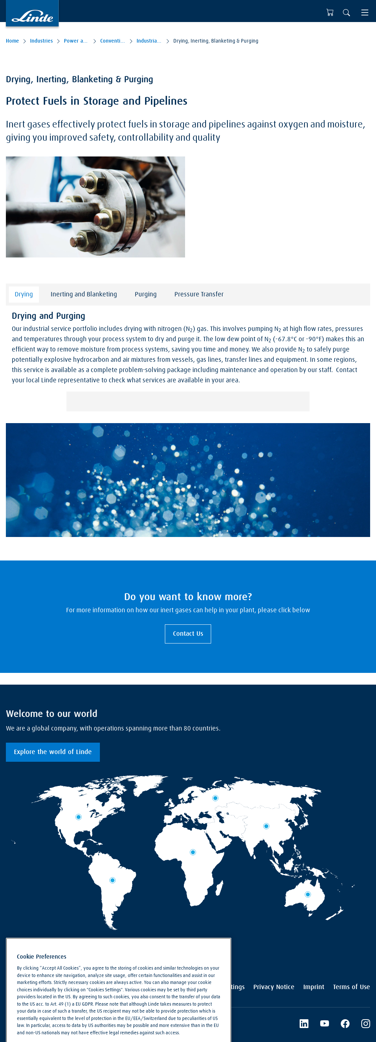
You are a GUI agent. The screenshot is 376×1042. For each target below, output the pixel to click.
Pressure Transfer (199, 294)
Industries (41, 41)
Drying (24, 294)
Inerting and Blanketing (84, 294)
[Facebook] (345, 1024)
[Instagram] (365, 1024)
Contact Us (188, 634)
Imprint (313, 987)
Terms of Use (351, 987)
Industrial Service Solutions (149, 41)
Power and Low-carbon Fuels (76, 41)
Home (12, 41)
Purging (146, 294)
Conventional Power (113, 41)
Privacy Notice (273, 987)
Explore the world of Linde (53, 752)
